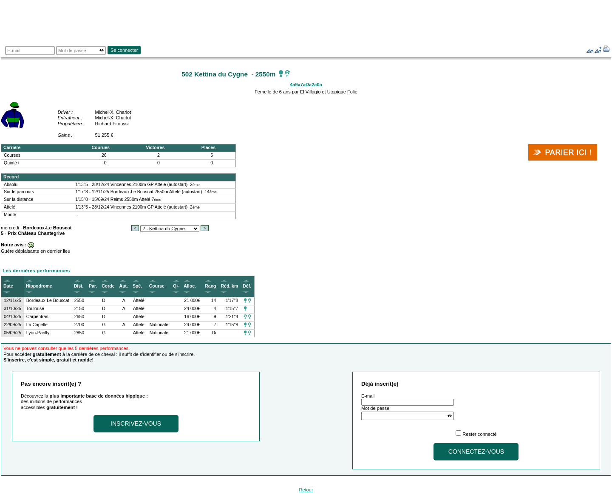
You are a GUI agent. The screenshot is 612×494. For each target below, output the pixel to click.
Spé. (137, 286)
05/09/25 (12, 332)
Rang (210, 286)
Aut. (123, 286)
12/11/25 (12, 300)
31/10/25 (12, 308)
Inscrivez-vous (135, 423)
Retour (306, 489)
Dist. (79, 286)
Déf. (247, 286)
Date (8, 286)
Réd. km (229, 286)
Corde (108, 286)
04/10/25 (12, 316)
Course (156, 286)
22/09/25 (12, 324)
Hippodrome (39, 286)
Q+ (176, 286)
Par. (93, 286)
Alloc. (190, 286)
